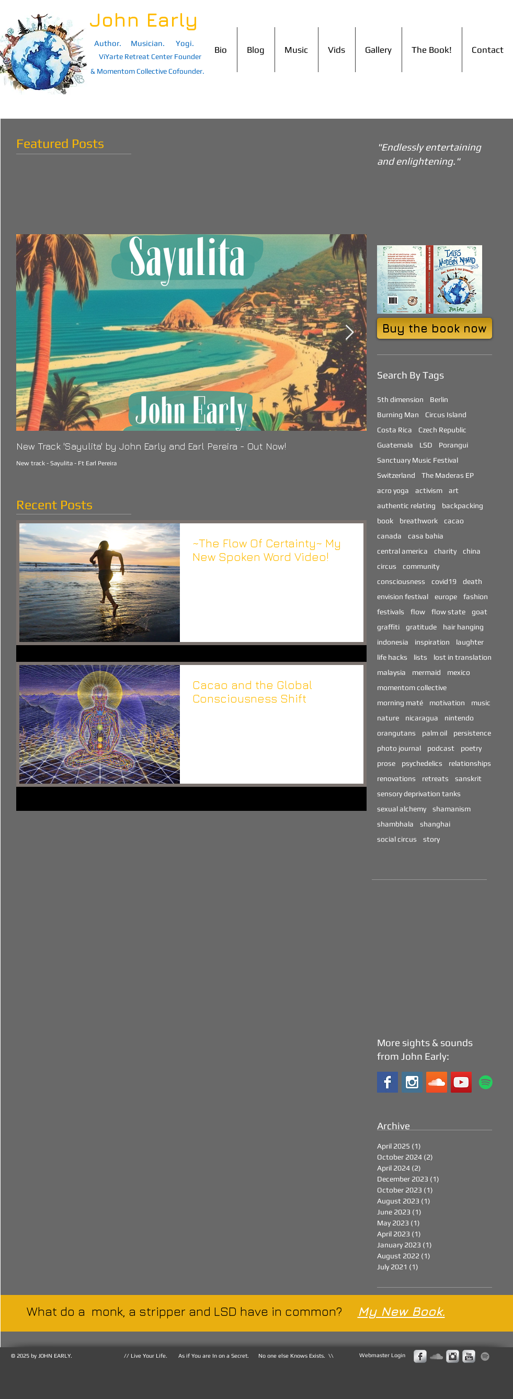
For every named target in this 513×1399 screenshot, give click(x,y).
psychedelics (422, 763)
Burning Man (398, 414)
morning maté (400, 702)
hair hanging (463, 627)
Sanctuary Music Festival (417, 460)
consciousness (401, 581)
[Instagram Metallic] (452, 1356)
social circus (397, 839)
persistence (472, 733)
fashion (475, 596)
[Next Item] (350, 333)
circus (386, 566)
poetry (471, 748)
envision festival (402, 596)
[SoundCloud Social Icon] (436, 1082)
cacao (454, 521)
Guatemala (395, 445)
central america (402, 551)
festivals (390, 611)
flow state (448, 611)
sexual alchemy (401, 809)
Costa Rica (394, 430)
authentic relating (406, 505)
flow (418, 611)
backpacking (462, 505)
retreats (435, 778)
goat (479, 611)
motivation (447, 702)
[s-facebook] (420, 1356)
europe (446, 596)
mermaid (426, 672)
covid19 (444, 581)
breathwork (419, 521)
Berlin (439, 399)
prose (386, 763)
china (472, 551)
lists (420, 657)
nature (388, 718)
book (385, 521)
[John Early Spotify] (485, 1356)
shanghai (435, 824)
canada (389, 536)
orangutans (396, 733)
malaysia (391, 672)
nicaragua (421, 718)
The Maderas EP (447, 475)
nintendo (459, 718)
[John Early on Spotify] (485, 1082)
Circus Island (445, 414)
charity (445, 551)
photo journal (399, 748)
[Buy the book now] (434, 328)
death (472, 581)
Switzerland (396, 475)
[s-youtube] (468, 1356)
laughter (470, 642)
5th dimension (400, 399)
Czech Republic (442, 430)
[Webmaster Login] (382, 1355)
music (481, 702)
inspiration (432, 642)
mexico (458, 672)
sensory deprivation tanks (419, 793)
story (431, 839)
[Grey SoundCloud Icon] (436, 1356)
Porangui (453, 445)
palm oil (434, 733)
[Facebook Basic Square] (387, 1082)
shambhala (395, 824)
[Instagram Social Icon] (412, 1082)
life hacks (392, 657)
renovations (396, 778)
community (421, 566)
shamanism (451, 809)
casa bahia (425, 536)
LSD (425, 445)
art (454, 490)
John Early (143, 19)
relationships (470, 763)
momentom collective (412, 687)
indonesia (392, 642)
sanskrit (468, 778)
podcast (440, 748)
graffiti (388, 627)
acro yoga (393, 490)
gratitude (421, 627)
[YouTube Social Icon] (461, 1082)
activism (428, 490)
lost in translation (463, 657)
